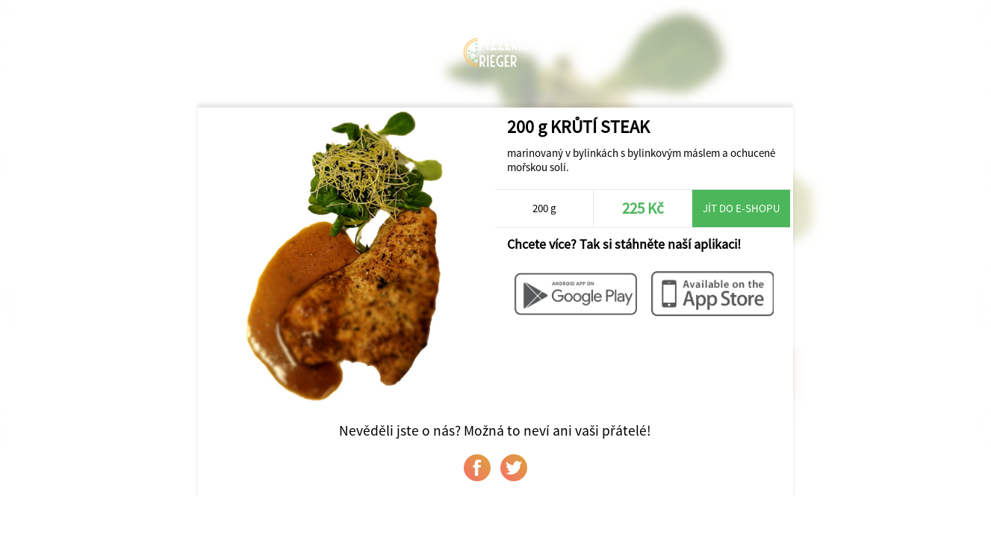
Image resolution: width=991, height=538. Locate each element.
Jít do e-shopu (741, 208)
